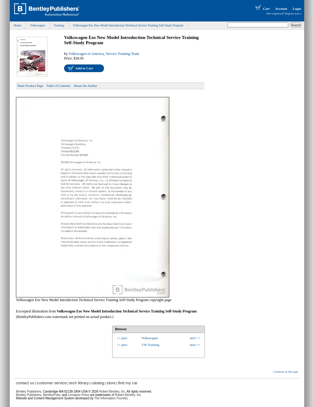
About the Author (85, 85)
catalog (97, 383)
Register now (292, 13)
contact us (25, 383)
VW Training (150, 345)
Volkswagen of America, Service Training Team (104, 54)
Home (17, 25)
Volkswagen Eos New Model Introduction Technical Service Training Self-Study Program (128, 25)
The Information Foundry (111, 398)
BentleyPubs (51, 395)
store (111, 383)
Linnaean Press (79, 395)
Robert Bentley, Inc (112, 391)
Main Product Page (30, 85)
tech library (79, 383)
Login (297, 8)
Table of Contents (58, 85)
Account (281, 8)
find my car (128, 383)
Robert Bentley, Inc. (128, 395)
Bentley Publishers (28, 391)
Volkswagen (37, 25)
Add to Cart (84, 68)
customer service (51, 383)
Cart (262, 8)
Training (59, 25)
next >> (195, 338)
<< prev (122, 338)
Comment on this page (285, 371)
